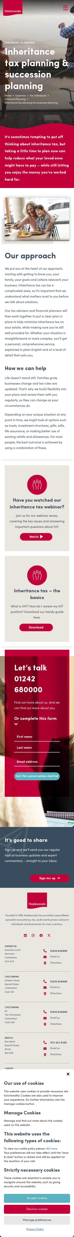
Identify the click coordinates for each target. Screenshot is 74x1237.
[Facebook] (41, 935)
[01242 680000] (47, 950)
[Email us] (47, 957)
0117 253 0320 (58, 1042)
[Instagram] (33, 935)
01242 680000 (28, 683)
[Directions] (47, 963)
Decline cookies (37, 1209)
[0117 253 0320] (47, 1042)
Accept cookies (37, 1198)
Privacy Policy (35, 1229)
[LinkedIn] (25, 935)
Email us (55, 957)
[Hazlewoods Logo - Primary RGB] (12, 8)
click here (51, 1149)
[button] (68, 1074)
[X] (49, 935)
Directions (56, 963)
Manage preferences (37, 1220)
